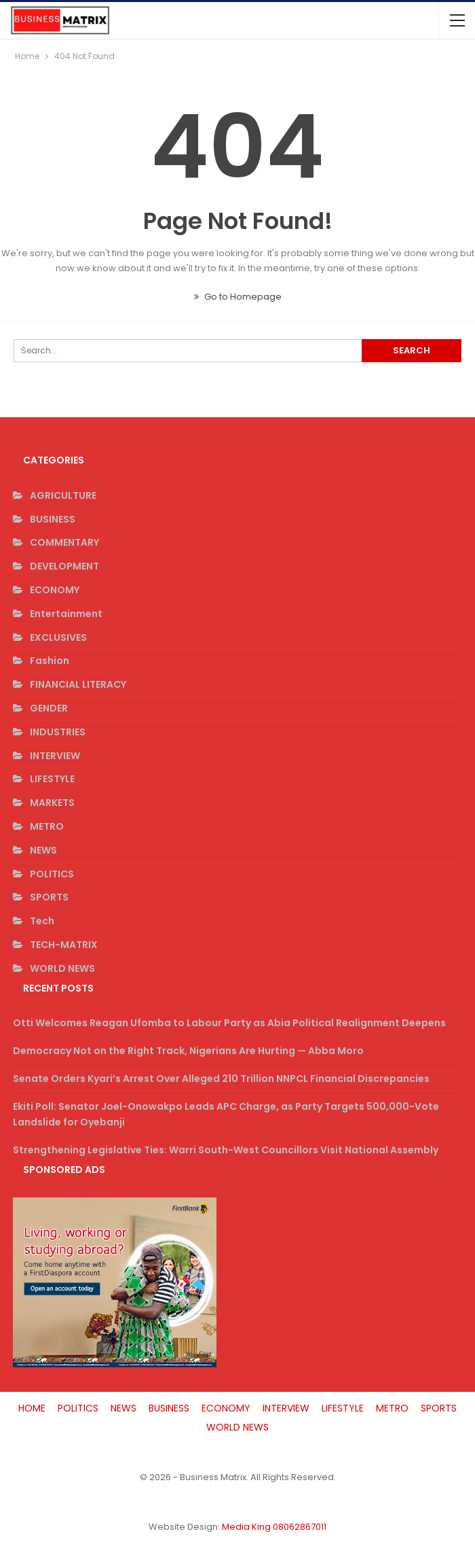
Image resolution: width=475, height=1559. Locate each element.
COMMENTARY (64, 542)
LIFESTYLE (52, 779)
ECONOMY (54, 590)
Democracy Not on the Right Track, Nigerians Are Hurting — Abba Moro (188, 1050)
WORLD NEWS (62, 968)
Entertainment (66, 613)
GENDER (49, 708)
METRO (47, 826)
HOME (31, 1408)
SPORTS (49, 897)
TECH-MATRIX (64, 944)
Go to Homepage (238, 296)
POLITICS (52, 874)
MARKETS (52, 802)
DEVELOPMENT (64, 566)
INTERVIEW (55, 756)
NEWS (43, 850)
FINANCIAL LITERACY (78, 684)
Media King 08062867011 (274, 1526)
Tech (42, 921)
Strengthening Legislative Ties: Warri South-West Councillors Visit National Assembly (225, 1150)
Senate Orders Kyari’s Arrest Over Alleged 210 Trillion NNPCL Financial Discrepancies (221, 1078)
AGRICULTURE (63, 495)
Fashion (49, 660)
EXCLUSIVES (58, 637)
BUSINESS (52, 519)
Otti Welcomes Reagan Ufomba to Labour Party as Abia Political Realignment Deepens (229, 1023)
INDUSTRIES (58, 732)
